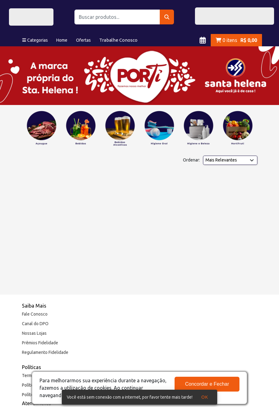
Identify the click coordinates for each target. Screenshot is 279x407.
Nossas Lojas (34, 333)
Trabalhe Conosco (118, 40)
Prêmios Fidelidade (40, 342)
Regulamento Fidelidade (45, 352)
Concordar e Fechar (207, 384)
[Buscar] (167, 17)
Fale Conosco (35, 314)
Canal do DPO (35, 323)
